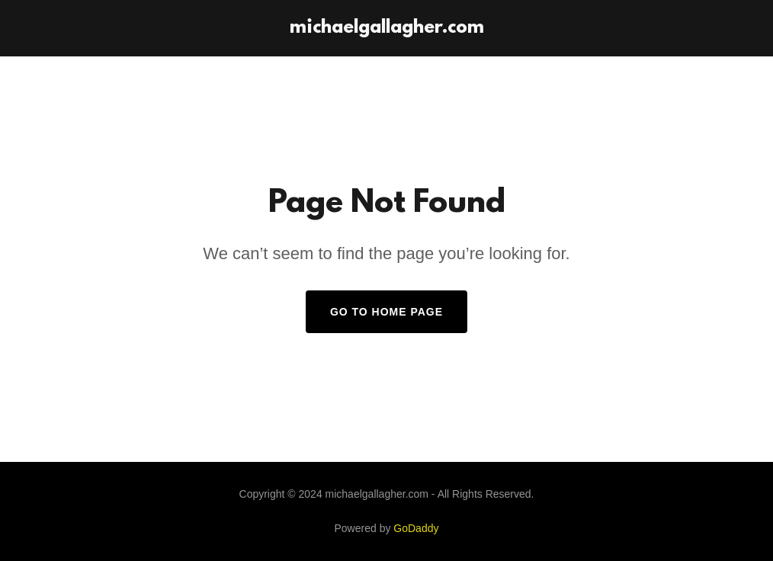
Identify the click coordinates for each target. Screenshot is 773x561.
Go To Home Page (386, 312)
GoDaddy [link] (415, 528)
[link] (387, 28)
